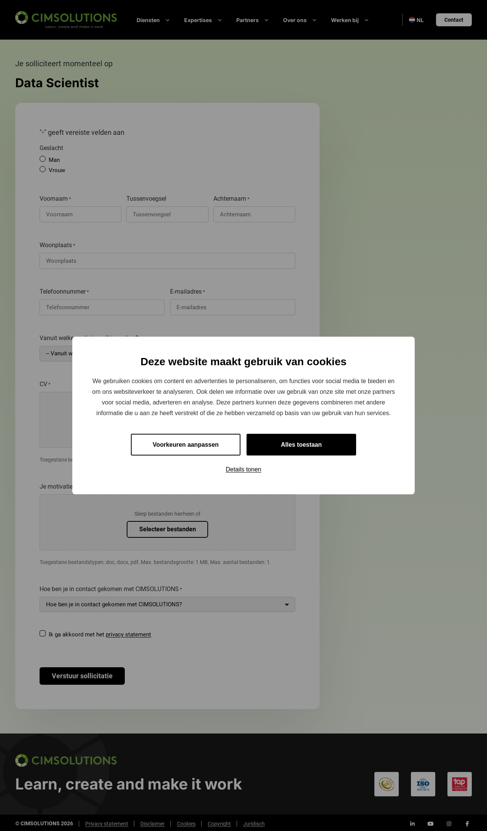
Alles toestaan (301, 444)
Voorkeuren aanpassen (186, 444)
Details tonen (243, 470)
